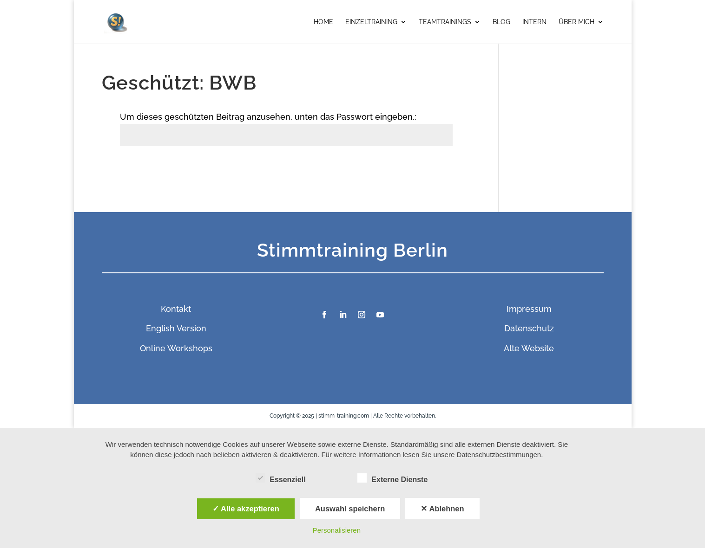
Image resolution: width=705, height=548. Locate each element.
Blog (501, 22)
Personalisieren (337, 530)
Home (323, 22)
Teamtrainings (445, 22)
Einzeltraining (371, 22)
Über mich (576, 22)
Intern (534, 22)
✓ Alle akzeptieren (245, 508)
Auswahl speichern (350, 508)
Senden (430, 167)
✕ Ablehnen (442, 508)
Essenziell (280, 478)
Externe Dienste (392, 478)
